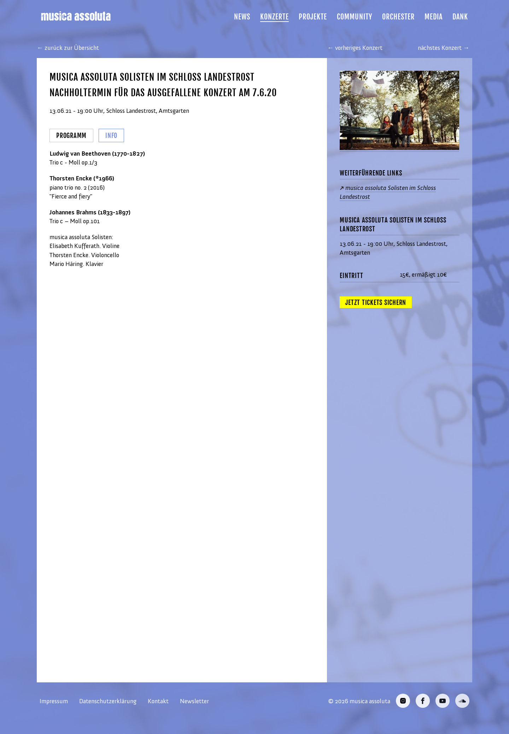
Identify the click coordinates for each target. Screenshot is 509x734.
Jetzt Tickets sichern (375, 302)
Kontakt (158, 701)
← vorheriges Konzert (354, 48)
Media (434, 17)
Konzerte (274, 17)
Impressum (54, 701)
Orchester (398, 17)
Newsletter (194, 701)
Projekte (313, 17)
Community (354, 17)
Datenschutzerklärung (107, 701)
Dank (460, 17)
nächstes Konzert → (443, 48)
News (242, 17)
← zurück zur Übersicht (68, 48)
